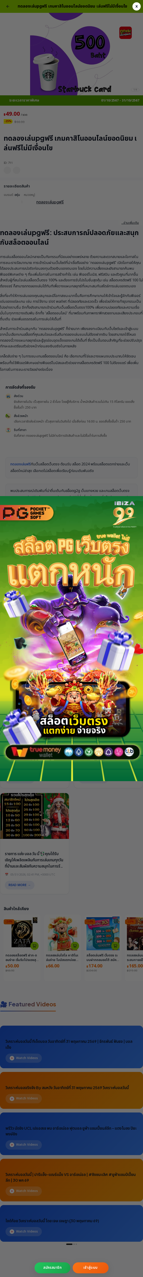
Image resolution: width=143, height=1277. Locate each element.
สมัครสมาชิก (52, 1267)
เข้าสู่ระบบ (90, 1267)
